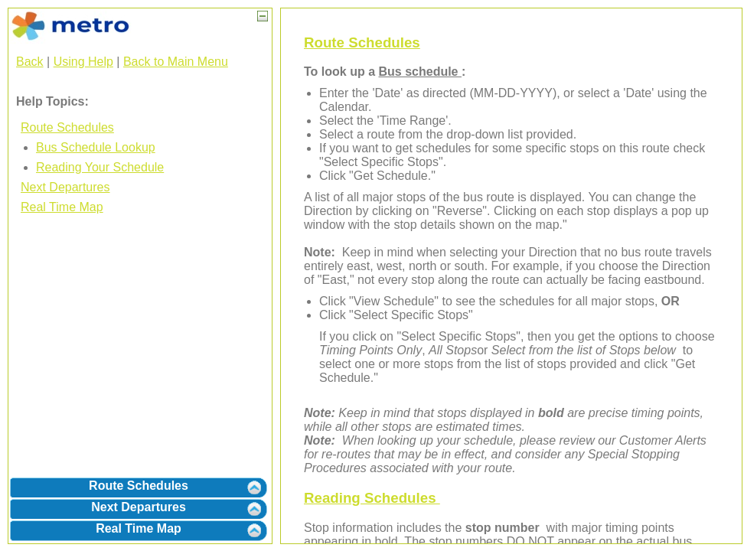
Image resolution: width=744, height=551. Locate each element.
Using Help (83, 61)
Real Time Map (62, 207)
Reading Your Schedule (100, 167)
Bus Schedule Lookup (95, 147)
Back (30, 61)
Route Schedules (67, 127)
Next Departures (65, 187)
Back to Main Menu (175, 61)
